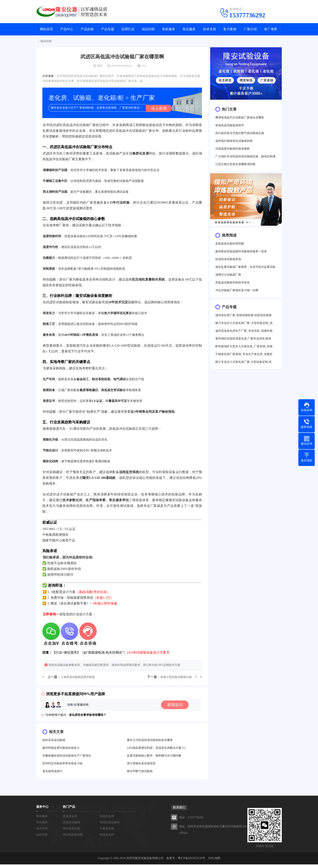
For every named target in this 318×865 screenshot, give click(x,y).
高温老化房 (70, 816)
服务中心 (42, 807)
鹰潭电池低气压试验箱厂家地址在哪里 (239, 118)
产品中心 (66, 30)
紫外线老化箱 (71, 829)
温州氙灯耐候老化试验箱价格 (234, 141)
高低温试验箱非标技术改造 (232, 283)
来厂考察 (270, 30)
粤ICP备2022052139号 (191, 858)
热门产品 (69, 807)
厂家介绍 (250, 30)
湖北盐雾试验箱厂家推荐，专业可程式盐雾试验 (245, 268)
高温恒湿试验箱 (110, 822)
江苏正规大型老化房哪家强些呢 (235, 165)
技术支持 (209, 30)
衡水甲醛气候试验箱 (140, 771)
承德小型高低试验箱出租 (176, 677)
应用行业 (127, 30)
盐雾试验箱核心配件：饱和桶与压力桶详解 (154, 756)
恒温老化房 (107, 816)
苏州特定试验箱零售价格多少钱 (62, 764)
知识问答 (148, 30)
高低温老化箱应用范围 (229, 244)
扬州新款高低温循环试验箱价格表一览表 (241, 252)
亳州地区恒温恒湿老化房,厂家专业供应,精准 (243, 339)
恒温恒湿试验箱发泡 (228, 260)
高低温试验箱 (71, 822)
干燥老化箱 (107, 829)
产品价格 (87, 30)
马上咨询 (158, 109)
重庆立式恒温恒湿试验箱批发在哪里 (150, 740)
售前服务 (168, 30)
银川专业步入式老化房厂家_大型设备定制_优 (244, 324)
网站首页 (46, 30)
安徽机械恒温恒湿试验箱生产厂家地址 (66, 756)
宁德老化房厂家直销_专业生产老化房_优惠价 (244, 355)
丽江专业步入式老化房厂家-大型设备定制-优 (243, 362)
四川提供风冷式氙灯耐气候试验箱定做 (239, 134)
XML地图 (214, 858)
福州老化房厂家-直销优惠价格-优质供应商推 (243, 316)
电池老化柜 (107, 835)
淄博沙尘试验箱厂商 (228, 275)
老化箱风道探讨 (52, 771)
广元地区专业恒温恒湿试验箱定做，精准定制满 (245, 157)
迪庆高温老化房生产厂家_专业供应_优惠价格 (244, 331)
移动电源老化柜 (73, 835)
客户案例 (229, 30)
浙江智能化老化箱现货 (141, 764)
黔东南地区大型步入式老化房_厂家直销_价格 (244, 347)
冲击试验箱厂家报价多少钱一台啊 (236, 291)
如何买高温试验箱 (53, 740)
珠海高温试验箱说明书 (229, 126)
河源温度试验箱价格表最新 (232, 149)
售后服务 (189, 30)
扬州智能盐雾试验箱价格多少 (61, 748)
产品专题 (107, 30)
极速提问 (176, 705)
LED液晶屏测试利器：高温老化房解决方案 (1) (156, 748)
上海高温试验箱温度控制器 (78, 677)
